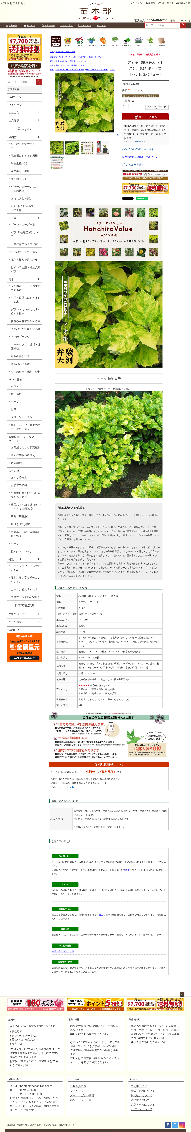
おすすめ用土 (19, 477)
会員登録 (150, 3)
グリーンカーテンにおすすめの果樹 (25, 188)
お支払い (12, 1019)
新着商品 (11, 25)
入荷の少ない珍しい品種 (25, 329)
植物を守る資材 (20, 524)
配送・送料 (73, 1019)
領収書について (140, 1100)
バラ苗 (13, 218)
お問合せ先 (13, 1079)
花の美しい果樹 (20, 171)
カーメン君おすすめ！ (24, 589)
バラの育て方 (17, 622)
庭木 (11, 279)
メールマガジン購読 (82, 1095)
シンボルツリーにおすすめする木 (25, 288)
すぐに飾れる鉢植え (23, 455)
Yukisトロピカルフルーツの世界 (25, 208)
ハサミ (15, 543)
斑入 (101, 914)
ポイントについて (141, 1109)
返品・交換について (143, 1104)
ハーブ (15, 401)
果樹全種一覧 (19, 163)
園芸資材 (14, 470)
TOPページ (15, 96)
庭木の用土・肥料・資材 (25, 371)
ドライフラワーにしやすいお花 (25, 568)
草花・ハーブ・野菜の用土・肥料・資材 (25, 427)
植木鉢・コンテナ (21, 551)
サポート (133, 1079)
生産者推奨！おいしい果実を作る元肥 (25, 495)
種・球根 (16, 394)
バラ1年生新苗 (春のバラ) (24, 234)
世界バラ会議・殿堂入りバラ (25, 269)
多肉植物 (16, 463)
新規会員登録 (78, 1086)
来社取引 (29, 25)
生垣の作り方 (17, 614)
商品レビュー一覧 (81, 1100)
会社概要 (11, 1124)
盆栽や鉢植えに (62, 61)
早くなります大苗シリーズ (25, 146)
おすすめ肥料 (19, 485)
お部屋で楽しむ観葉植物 (25, 447)
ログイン (137, 3)
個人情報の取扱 (50, 1124)
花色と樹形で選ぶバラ (24, 259)
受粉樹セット (19, 179)
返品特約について (66, 1124)
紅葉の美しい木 (20, 356)
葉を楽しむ (74, 61)
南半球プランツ (20, 336)
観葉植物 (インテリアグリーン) (21, 439)
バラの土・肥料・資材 (24, 252)
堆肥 (127, 869)
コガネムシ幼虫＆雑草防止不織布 (25, 534)
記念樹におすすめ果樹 (24, 155)
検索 (183, 25)
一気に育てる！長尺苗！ (25, 244)
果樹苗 (13, 137)
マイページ (84, 25)
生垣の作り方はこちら (63, 951)
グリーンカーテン (21, 417)
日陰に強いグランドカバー (97, 69)
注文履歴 (14, 120)
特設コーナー (17, 559)
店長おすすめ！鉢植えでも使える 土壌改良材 (25, 506)
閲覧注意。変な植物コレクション (25, 579)
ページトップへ (182, 994)
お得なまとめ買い (21, 198)
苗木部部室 (48, 25)
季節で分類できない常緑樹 (66, 65)
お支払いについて (141, 1095)
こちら (70, 787)
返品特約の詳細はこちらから (139, 157)
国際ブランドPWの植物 (25, 597)
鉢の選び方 (15, 629)
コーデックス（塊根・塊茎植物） (25, 346)
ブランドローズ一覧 (23, 224)
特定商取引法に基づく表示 (29, 1124)
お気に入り (66, 25)
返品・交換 (134, 1019)
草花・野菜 (15, 379)
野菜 (13, 409)
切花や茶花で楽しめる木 (25, 321)
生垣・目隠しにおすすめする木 (25, 299)
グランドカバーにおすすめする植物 (25, 311)
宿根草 (15, 386)
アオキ (101, 57)
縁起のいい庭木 (20, 364)
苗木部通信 (183, 3)
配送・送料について (143, 1091)
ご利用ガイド (166, 3)
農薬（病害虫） (20, 516)
